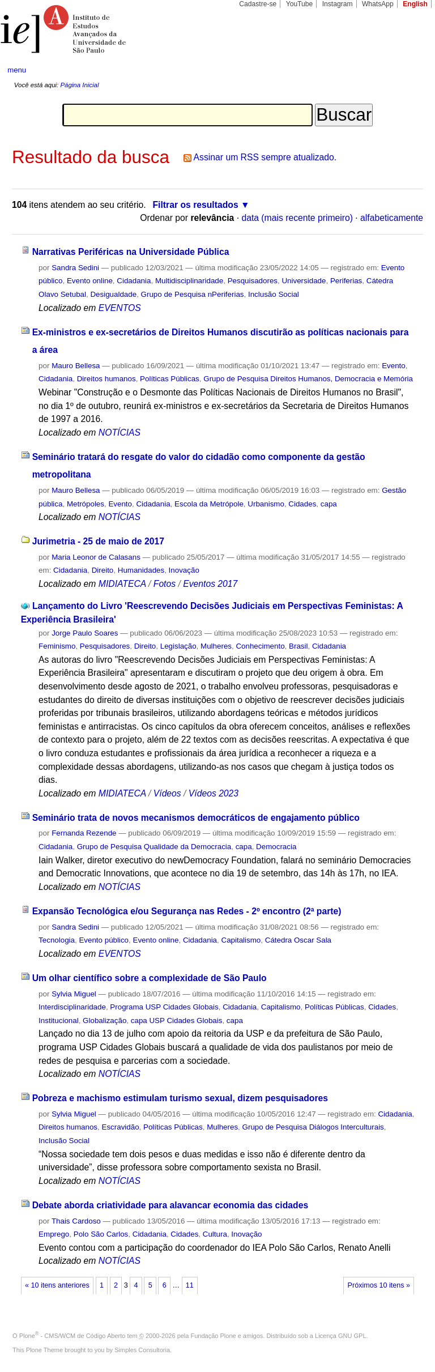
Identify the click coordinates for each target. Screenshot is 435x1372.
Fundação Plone (213, 1335)
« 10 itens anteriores (57, 1285)
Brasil (298, 646)
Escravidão (120, 1127)
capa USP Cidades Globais (177, 1020)
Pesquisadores (253, 280)
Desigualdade (113, 294)
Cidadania (134, 280)
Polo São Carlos (101, 1234)
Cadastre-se (257, 4)
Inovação (184, 570)
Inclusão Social (273, 294)
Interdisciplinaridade (72, 1007)
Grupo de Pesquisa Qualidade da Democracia (154, 846)
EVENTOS (120, 308)
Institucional (59, 1020)
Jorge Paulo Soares (85, 633)
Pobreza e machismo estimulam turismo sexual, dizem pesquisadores (180, 1098)
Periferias (346, 280)
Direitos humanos (106, 378)
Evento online (90, 280)
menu (16, 70)
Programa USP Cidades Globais (164, 1007)
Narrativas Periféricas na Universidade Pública (130, 252)
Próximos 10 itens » (379, 1285)
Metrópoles (85, 504)
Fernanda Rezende (84, 833)
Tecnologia (57, 940)
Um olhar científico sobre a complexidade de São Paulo (149, 978)
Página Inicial (79, 85)
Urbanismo (266, 504)
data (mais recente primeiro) (297, 218)
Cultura (215, 1234)
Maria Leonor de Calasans (96, 557)
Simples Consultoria (142, 1350)
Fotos (164, 584)
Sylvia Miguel (74, 994)
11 (190, 1285)
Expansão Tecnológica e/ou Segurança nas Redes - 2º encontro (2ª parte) (187, 911)
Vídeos (167, 793)
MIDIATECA (122, 584)
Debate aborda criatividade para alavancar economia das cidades (170, 1205)
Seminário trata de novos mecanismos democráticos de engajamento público (196, 818)
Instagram (337, 4)
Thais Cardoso (76, 1221)
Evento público (104, 940)
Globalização (104, 1020)
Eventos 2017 (210, 584)
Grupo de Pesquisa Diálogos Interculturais (313, 1127)
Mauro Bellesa (76, 365)
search (404, 70)
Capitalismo (241, 940)
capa (329, 504)
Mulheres (216, 646)
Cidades (302, 504)
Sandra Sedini (75, 267)
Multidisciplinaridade (189, 280)
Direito (103, 570)
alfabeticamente (391, 218)
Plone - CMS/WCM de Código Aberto (72, 1335)
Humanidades (141, 570)
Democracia (276, 846)
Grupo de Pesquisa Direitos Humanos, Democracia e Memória (308, 378)
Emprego (54, 1234)
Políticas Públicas (169, 378)
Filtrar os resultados (195, 205)
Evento (394, 365)
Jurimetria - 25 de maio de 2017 (98, 541)
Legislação (178, 646)
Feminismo (57, 646)
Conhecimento (260, 646)
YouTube (299, 4)
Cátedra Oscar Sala (298, 940)
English (415, 4)
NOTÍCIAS (119, 432)
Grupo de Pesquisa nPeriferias (192, 294)
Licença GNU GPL (340, 1335)
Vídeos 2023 (213, 793)
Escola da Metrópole (209, 504)
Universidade (304, 280)
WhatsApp (378, 4)
